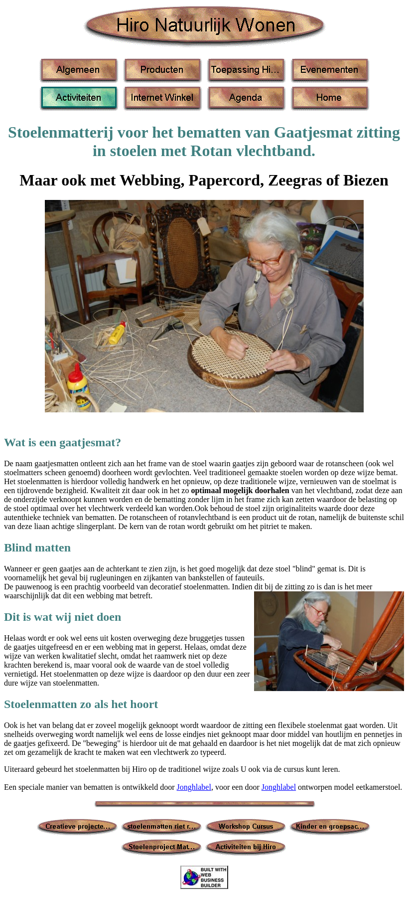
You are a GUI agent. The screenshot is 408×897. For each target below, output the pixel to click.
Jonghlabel (194, 787)
